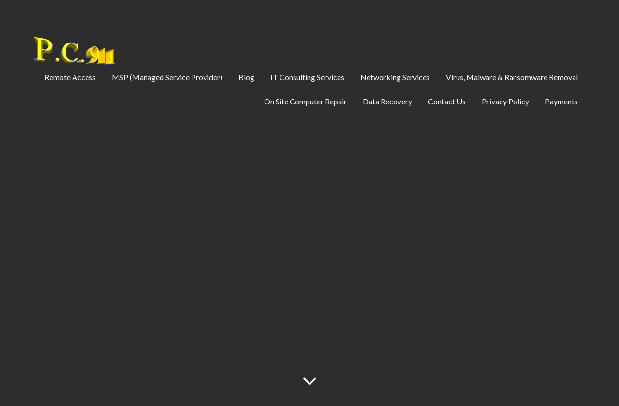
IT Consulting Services (307, 77)
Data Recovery (387, 101)
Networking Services (395, 77)
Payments (561, 101)
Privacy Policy (505, 101)
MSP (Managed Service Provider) (167, 77)
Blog (246, 77)
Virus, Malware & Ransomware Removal (512, 77)
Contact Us (447, 101)
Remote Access (70, 77)
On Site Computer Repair (305, 101)
